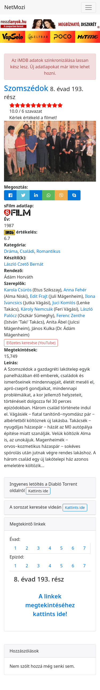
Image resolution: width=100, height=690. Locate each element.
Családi (27, 251)
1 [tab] (15, 548)
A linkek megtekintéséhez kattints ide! (50, 605)
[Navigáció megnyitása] (88, 7)
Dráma (11, 251)
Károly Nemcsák (37, 309)
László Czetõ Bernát (23, 264)
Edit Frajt (38, 296)
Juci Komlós (63, 303)
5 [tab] (61, 548)
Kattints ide (38, 490)
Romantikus (48, 251)
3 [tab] (38, 548)
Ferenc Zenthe (70, 315)
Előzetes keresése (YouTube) (30, 342)
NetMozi (14, 7)
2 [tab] (27, 548)
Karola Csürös (17, 290)
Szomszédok (27, 88)
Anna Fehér (74, 290)
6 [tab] (73, 548)
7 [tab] (84, 548)
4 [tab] (50, 548)
